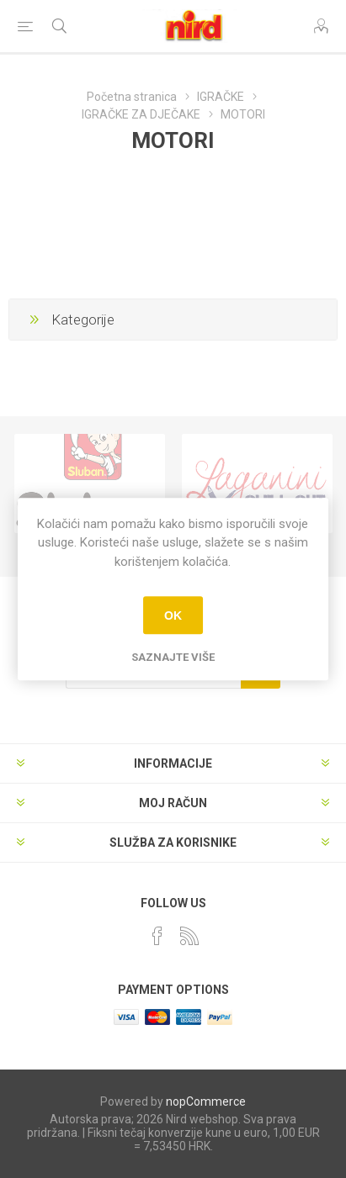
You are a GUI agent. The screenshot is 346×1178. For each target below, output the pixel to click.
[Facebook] (157, 935)
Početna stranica (132, 96)
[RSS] (189, 935)
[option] (89, 483)
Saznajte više (173, 657)
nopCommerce (206, 1101)
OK (173, 615)
